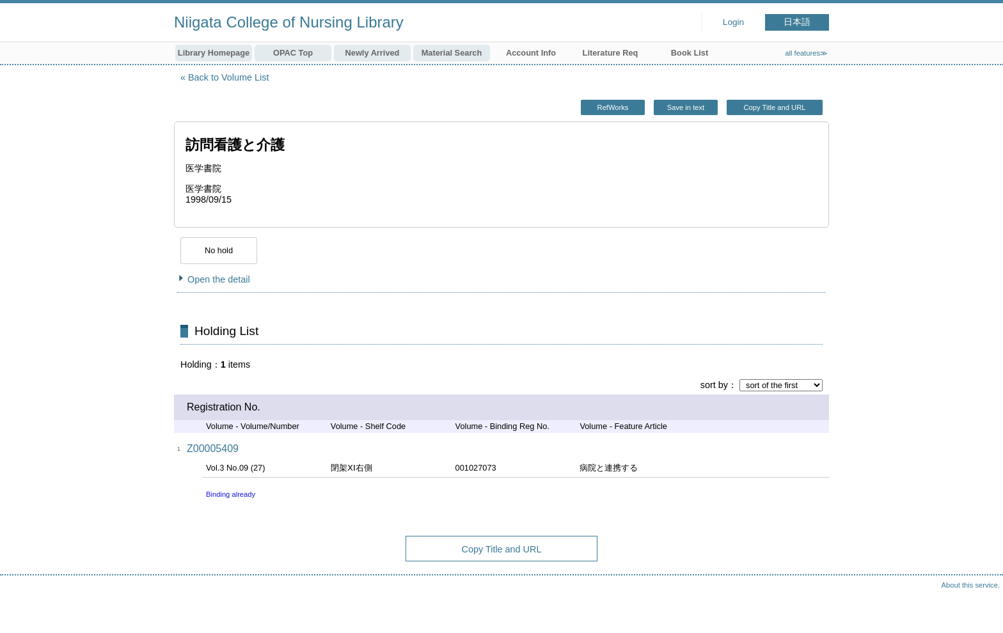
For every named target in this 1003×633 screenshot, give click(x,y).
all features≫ (806, 53)
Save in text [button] (685, 107)
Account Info (531, 53)
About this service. (971, 585)
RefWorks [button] (613, 107)
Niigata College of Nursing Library (289, 22)
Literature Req (610, 53)
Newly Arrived (372, 53)
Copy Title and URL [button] (774, 107)
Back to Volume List (228, 77)
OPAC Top (293, 53)
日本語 (797, 22)
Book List (689, 53)
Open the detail (218, 279)
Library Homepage (213, 53)
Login (733, 22)
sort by (714, 385)
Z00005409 (213, 448)
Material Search (452, 53)
